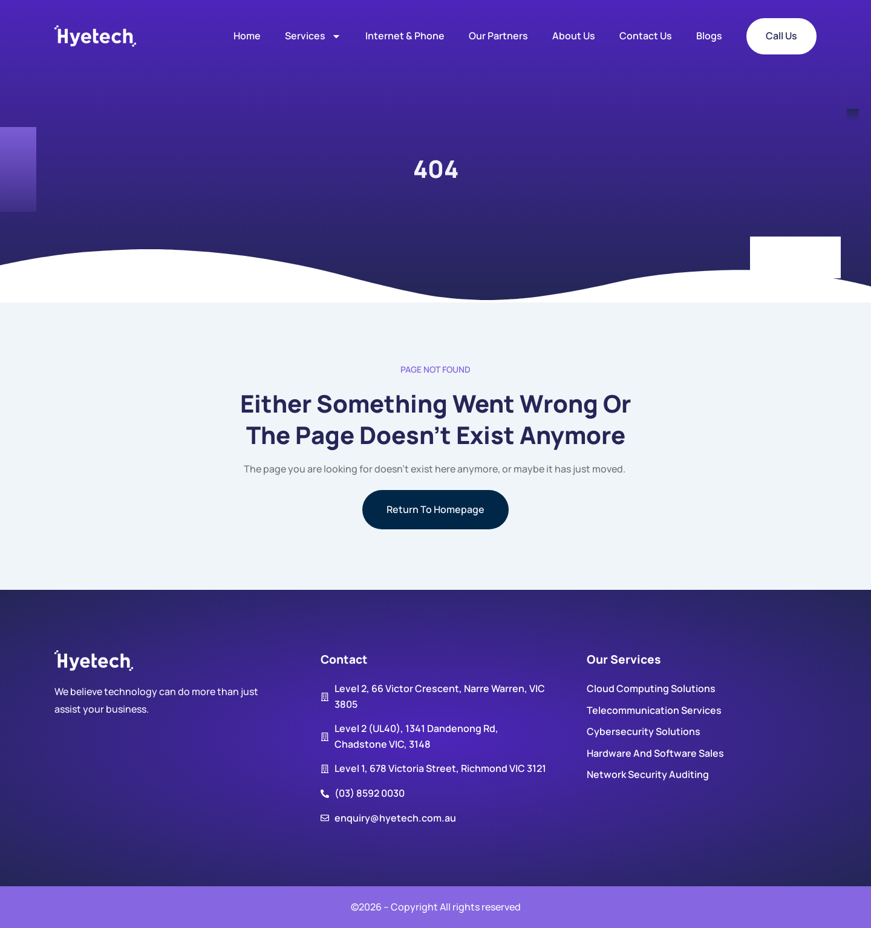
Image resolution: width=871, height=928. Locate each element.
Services (313, 36)
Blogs (709, 35)
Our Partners (498, 35)
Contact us (645, 35)
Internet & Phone (405, 35)
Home (247, 35)
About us (573, 35)
